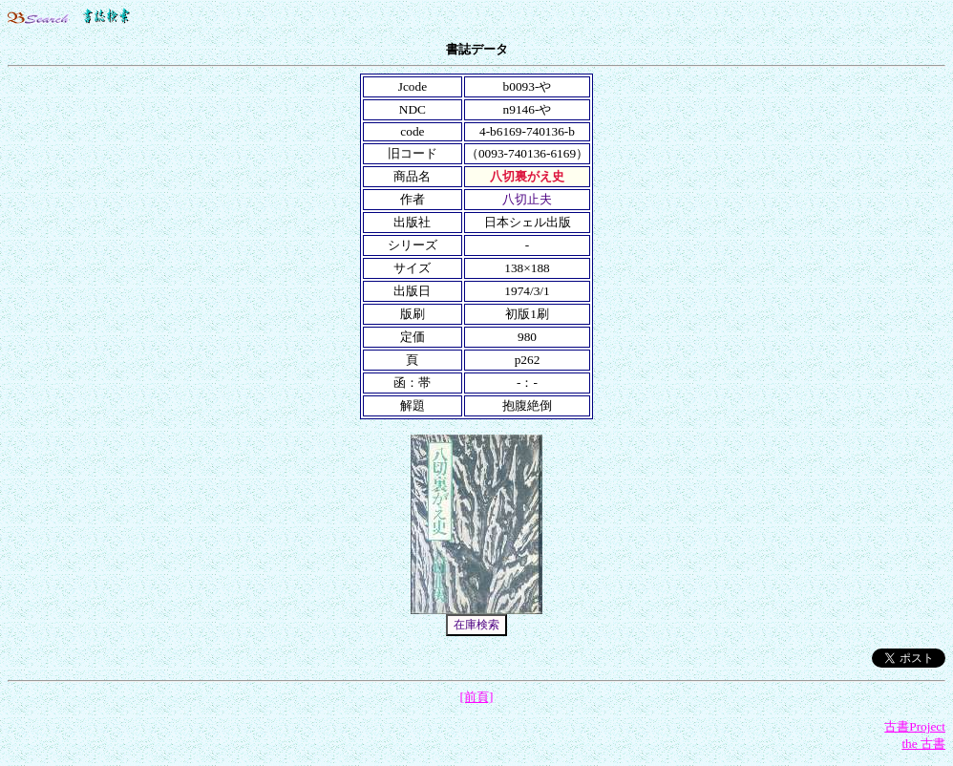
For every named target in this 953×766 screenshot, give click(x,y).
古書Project (914, 726)
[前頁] (477, 697)
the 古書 (923, 743)
